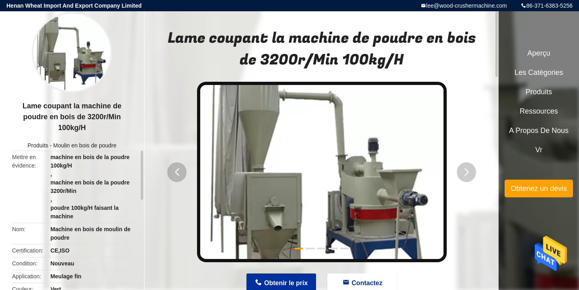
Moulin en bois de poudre (84, 145)
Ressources (538, 111)
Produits (37, 145)
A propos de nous (539, 130)
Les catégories (538, 72)
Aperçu (538, 53)
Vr (538, 150)
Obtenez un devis (539, 188)
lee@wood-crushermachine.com (466, 5)
